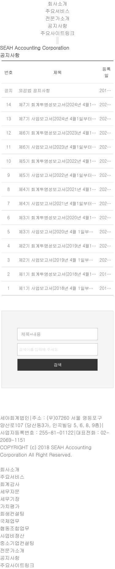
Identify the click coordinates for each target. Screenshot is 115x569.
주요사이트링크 (57, 33)
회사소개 (57, 3)
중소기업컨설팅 (17, 543)
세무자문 (10, 491)
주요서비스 (57, 10)
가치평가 (10, 506)
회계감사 (10, 484)
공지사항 (57, 25)
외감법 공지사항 (34, 90)
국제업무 (10, 520)
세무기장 (10, 498)
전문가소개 (57, 18)
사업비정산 (12, 535)
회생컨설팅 (12, 513)
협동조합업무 (14, 528)
